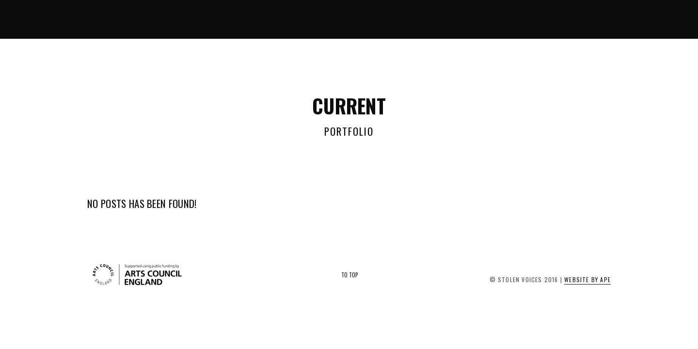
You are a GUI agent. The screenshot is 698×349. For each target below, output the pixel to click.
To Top (349, 275)
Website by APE (587, 279)
